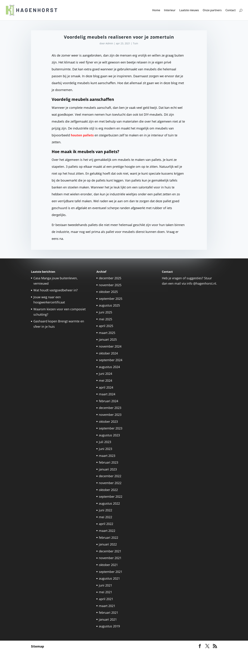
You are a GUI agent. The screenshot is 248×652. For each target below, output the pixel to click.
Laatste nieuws (189, 10)
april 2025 (106, 326)
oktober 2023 (108, 421)
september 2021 (110, 572)
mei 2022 (105, 517)
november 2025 (110, 285)
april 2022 (106, 524)
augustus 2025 (109, 305)
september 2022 (110, 496)
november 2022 (110, 483)
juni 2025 (105, 312)
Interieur (169, 10)
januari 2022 (108, 544)
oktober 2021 (108, 565)
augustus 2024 (109, 367)
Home (156, 10)
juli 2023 (105, 442)
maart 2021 (107, 606)
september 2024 (110, 360)
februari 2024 (108, 401)
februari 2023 (108, 462)
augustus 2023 (109, 435)
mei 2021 (105, 592)
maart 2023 (107, 456)
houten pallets (82, 135)
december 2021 (110, 551)
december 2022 (110, 476)
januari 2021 (108, 619)
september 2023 (110, 428)
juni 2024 (105, 374)
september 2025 (110, 299)
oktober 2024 (108, 353)
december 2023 (110, 408)
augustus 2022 (109, 503)
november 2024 (110, 346)
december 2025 (110, 278)
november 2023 (110, 415)
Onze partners (212, 10)
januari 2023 (108, 469)
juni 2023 (105, 449)
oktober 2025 (108, 292)
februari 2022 (108, 537)
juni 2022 (105, 510)
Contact (230, 10)
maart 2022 (107, 531)
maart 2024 (107, 394)
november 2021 (110, 558)
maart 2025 (107, 333)
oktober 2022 (108, 490)
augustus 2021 (109, 578)
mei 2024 (105, 380)
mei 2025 (105, 319)
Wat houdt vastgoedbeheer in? (55, 290)
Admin (109, 43)
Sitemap (37, 646)
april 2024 (106, 387)
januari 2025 (108, 339)
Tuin (135, 43)
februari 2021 (108, 612)
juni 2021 (105, 585)
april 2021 (106, 599)
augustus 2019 (109, 626)
